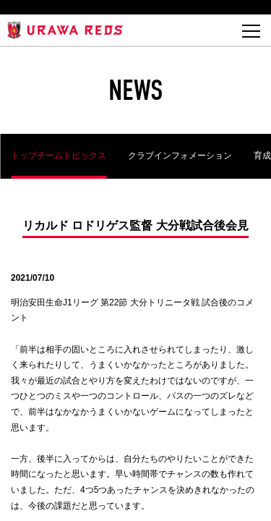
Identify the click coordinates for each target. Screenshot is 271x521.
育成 (262, 156)
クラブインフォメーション (180, 156)
